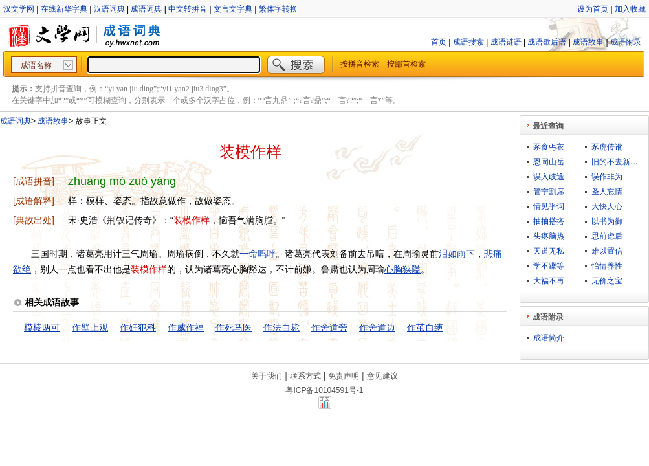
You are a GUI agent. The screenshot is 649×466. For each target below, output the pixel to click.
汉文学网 (18, 9)
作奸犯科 (138, 327)
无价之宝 (606, 280)
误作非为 (606, 176)
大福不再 (548, 280)
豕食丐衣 (548, 146)
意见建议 (382, 376)
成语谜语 (506, 42)
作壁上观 (90, 327)
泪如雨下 (457, 254)
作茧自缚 (425, 327)
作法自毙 (281, 327)
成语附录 (625, 42)
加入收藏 (630, 9)
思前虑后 (606, 236)
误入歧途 (548, 176)
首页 (438, 42)
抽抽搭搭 (548, 221)
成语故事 (588, 42)
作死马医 (233, 327)
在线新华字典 (64, 9)
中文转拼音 (187, 9)
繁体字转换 (278, 9)
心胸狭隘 (402, 269)
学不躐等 (548, 266)
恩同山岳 (548, 161)
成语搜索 (468, 42)
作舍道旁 (329, 327)
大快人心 (606, 206)
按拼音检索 (359, 64)
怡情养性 (606, 266)
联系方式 (305, 376)
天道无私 (548, 251)
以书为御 (606, 221)
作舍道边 (377, 327)
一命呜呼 (257, 254)
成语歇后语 (546, 42)
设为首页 (592, 9)
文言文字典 (233, 9)
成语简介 (548, 337)
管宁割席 (548, 191)
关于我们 (266, 376)
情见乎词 (548, 206)
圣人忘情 (606, 191)
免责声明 (343, 376)
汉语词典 (109, 9)
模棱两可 (42, 327)
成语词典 (146, 9)
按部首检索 (406, 64)
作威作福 (186, 327)
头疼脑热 (548, 236)
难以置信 (606, 251)
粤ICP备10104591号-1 (324, 390)
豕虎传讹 (606, 146)
